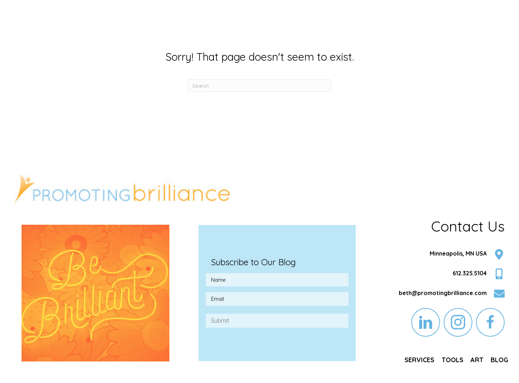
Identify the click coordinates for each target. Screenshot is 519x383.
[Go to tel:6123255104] (441, 274)
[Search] (259, 85)
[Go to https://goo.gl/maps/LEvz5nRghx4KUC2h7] (441, 255)
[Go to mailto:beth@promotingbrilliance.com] (441, 294)
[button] (425, 322)
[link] (419, 360)
